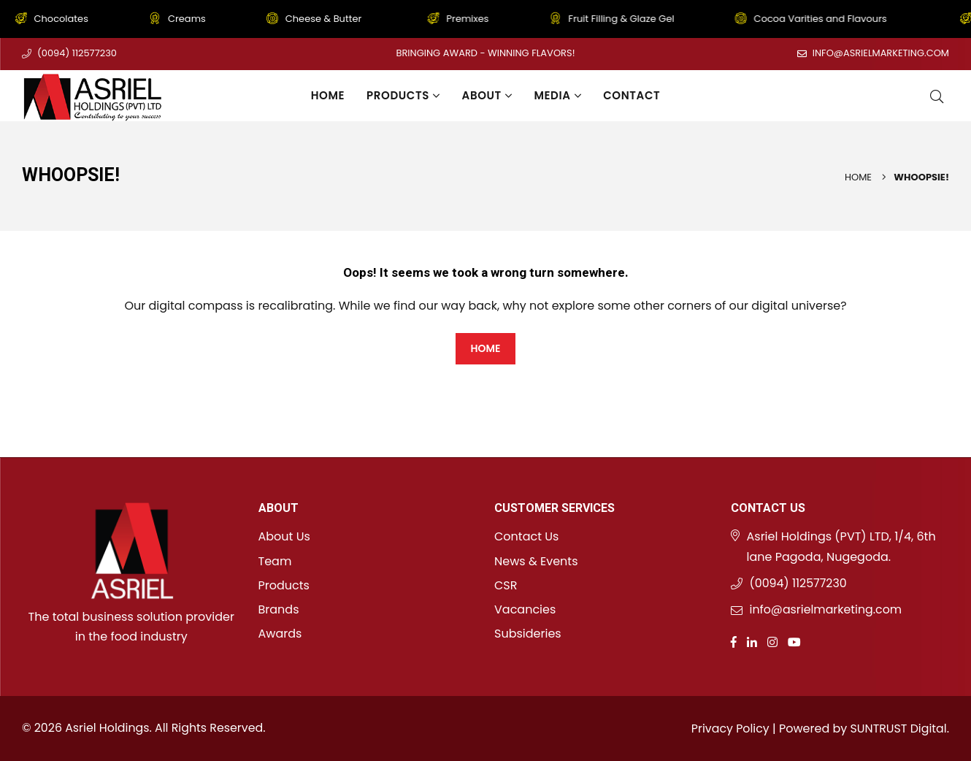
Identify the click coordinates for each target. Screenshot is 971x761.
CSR (505, 585)
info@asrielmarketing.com (880, 53)
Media (557, 95)
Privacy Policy (728, 728)
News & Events (536, 561)
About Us (284, 536)
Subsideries (527, 633)
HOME (485, 348)
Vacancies (525, 609)
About (487, 95)
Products (403, 95)
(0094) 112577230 (77, 53)
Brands (278, 609)
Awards (280, 633)
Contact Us (526, 536)
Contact (631, 95)
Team (275, 561)
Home (328, 95)
